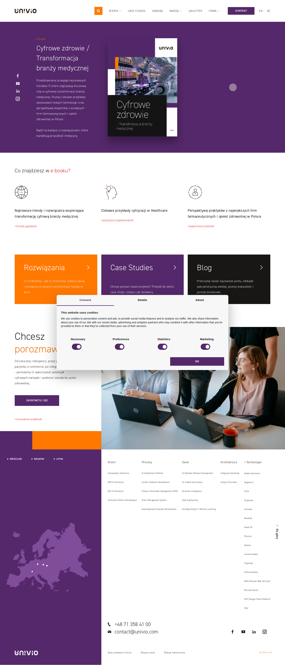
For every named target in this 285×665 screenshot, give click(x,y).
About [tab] (200, 300)
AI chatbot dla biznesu (192, 482)
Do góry (277, 532)
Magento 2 (249, 482)
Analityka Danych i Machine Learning (199, 509)
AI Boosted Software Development (197, 473)
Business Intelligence (192, 491)
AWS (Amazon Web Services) (257, 581)
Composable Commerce (118, 473)
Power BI (248, 527)
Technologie (254, 462)
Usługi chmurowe (229, 482)
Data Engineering (190, 500)
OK (197, 361)
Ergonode (248, 563)
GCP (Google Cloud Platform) (257, 599)
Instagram (18, 99)
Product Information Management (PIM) (160, 491)
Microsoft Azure (251, 590)
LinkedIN (18, 91)
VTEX (246, 491)
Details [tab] (142, 300)
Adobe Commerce (252, 473)
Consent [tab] (85, 300)
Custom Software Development (156, 482)
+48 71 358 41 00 (133, 624)
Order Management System (154, 500)
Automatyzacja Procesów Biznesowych (159, 509)
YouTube (18, 83)
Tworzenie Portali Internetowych (122, 500)
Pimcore (247, 536)
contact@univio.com (136, 631)
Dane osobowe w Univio (120, 652)
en (260, 11)
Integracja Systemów (230, 473)
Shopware (248, 500)
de (268, 11)
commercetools (251, 554)
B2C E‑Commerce (115, 491)
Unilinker (248, 509)
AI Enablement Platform (152, 473)
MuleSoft (248, 518)
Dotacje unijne (148, 652)
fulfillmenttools (251, 572)
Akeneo (247, 545)
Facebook (18, 76)
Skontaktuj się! (37, 400)
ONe (246, 608)
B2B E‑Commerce (116, 482)
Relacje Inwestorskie (174, 652)
